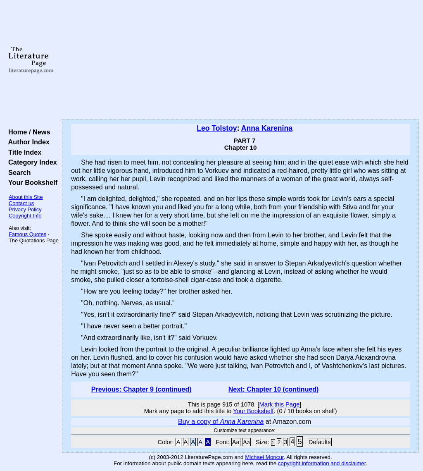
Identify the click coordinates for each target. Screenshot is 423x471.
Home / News (27, 132)
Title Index (23, 152)
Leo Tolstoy (217, 128)
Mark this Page (279, 404)
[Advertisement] (240, 60)
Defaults (320, 442)
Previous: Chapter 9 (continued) (141, 389)
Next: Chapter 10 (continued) (273, 389)
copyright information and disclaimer (322, 463)
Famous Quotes (27, 234)
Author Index (27, 142)
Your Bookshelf (31, 182)
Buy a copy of (221, 421)
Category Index (31, 162)
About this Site (26, 197)
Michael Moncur (264, 457)
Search (18, 172)
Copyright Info (25, 216)
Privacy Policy (25, 209)
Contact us (21, 203)
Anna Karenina (266, 128)
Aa (236, 442)
